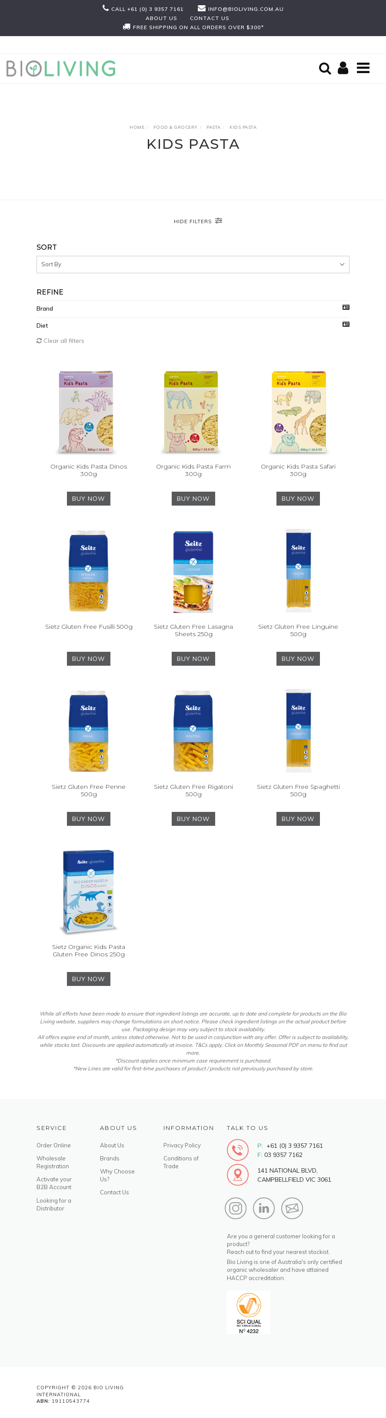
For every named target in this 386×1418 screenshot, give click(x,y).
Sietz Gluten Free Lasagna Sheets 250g (193, 630)
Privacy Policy (182, 1145)
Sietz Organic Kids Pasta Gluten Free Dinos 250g (88, 950)
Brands (110, 1158)
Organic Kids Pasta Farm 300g (193, 470)
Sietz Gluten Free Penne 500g (89, 790)
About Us (112, 1145)
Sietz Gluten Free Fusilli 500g (89, 626)
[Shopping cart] (344, 68)
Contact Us (114, 1192)
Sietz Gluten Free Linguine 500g (298, 630)
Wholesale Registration (53, 1162)
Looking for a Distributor (54, 1204)
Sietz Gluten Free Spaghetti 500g (298, 790)
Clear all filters (60, 341)
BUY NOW (88, 499)
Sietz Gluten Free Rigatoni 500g (193, 790)
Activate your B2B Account (54, 1183)
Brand (45, 308)
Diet (42, 325)
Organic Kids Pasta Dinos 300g (88, 470)
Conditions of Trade (181, 1162)
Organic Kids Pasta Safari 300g (298, 470)
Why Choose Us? (117, 1175)
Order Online (54, 1145)
